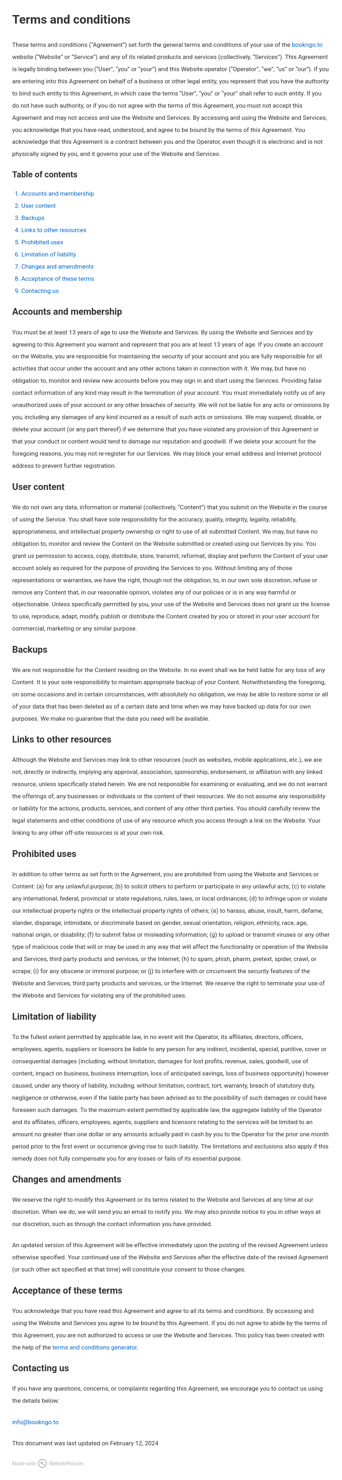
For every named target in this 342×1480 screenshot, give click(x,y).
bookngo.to (307, 44)
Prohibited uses (42, 242)
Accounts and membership (57, 193)
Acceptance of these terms (57, 278)
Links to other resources (53, 230)
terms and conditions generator (94, 1347)
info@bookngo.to (35, 1422)
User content (38, 205)
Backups (32, 217)
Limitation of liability (48, 254)
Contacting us (40, 290)
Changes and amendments (57, 266)
